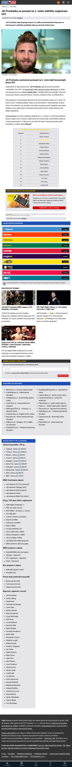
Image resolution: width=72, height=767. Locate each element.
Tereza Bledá (11, 701)
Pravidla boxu (11, 574)
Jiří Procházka (11, 116)
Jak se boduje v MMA (14, 539)
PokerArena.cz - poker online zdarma (52, 338)
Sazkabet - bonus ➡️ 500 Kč (16, 468)
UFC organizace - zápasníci (16, 559)
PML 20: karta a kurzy (14, 509)
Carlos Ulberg (11, 600)
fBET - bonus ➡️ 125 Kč (14, 477)
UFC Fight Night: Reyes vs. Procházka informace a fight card (52, 243)
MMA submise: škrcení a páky (17, 545)
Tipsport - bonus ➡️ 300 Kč (16, 450)
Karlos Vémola (11, 611)
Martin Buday (11, 629)
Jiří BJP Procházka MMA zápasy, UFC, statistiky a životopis (17, 243)
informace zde (49, 738)
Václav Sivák (10, 671)
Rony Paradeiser (12, 614)
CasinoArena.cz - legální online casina (20, 349)
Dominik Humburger (13, 605)
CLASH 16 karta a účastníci (16, 518)
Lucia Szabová (11, 623)
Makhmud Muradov (13, 686)
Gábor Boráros (11, 653)
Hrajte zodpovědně (9, 214)
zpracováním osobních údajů (20, 308)
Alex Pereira (10, 662)
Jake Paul (9, 659)
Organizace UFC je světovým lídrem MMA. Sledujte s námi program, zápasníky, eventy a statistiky (18, 280)
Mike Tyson (10, 656)
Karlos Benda (11, 695)
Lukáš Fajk (10, 674)
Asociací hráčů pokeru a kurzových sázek (17, 729)
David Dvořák (11, 626)
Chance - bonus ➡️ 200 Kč (15, 459)
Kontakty (11, 754)
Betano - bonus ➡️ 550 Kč (15, 456)
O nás (4, 754)
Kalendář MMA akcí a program (17, 553)
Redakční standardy (24, 754)
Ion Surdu (9, 650)
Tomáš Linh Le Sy (12, 692)
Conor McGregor (12, 617)
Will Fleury (10, 620)
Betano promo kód (13, 582)
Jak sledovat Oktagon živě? (16, 488)
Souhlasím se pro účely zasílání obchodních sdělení (26, 308)
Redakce (19, 18)
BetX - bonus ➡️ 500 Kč (14, 474)
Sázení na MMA (12, 521)
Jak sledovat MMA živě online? (17, 497)
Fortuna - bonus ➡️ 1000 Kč (16, 453)
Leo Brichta (10, 677)
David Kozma (11, 668)
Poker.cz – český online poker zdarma (53, 341)
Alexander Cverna (12, 638)
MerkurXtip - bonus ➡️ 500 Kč (17, 471)
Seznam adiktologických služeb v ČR (51, 745)
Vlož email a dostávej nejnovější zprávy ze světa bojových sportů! (20, 300)
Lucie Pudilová (11, 665)
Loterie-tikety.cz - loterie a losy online (52, 330)
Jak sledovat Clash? (13, 494)
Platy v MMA (10, 527)
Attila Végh (10, 635)
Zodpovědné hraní (48, 726)
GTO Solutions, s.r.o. (37, 756)
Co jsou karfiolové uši (14, 530)
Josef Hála (10, 608)
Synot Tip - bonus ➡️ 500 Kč (16, 465)
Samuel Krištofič (12, 683)
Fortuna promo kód (13, 585)
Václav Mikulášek (12, 698)
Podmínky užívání (40, 754)
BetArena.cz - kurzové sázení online (19, 325)
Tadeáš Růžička (12, 689)
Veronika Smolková (13, 632)
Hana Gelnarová (12, 680)
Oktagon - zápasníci (13, 556)
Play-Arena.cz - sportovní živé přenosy (53, 344)
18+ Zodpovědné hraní (19, 756)
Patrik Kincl (10, 602)
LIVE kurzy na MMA (13, 524)
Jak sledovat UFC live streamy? (17, 485)
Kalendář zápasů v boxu (15, 571)
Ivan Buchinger (11, 704)
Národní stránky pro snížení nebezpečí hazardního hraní (28, 748)
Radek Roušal (11, 644)
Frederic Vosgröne (13, 647)
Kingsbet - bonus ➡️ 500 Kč (16, 462)
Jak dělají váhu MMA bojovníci (17, 542)
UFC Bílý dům (11, 515)
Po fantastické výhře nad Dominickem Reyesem (40, 89)
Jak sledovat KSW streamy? (16, 491)
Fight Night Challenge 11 (15, 506)
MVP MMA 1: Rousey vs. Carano (18, 512)
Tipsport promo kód (13, 588)
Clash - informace (12, 562)
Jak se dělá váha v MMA (15, 533)
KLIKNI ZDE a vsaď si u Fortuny (49, 208)
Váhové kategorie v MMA (15, 536)
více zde (28, 215)
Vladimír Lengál (12, 641)
